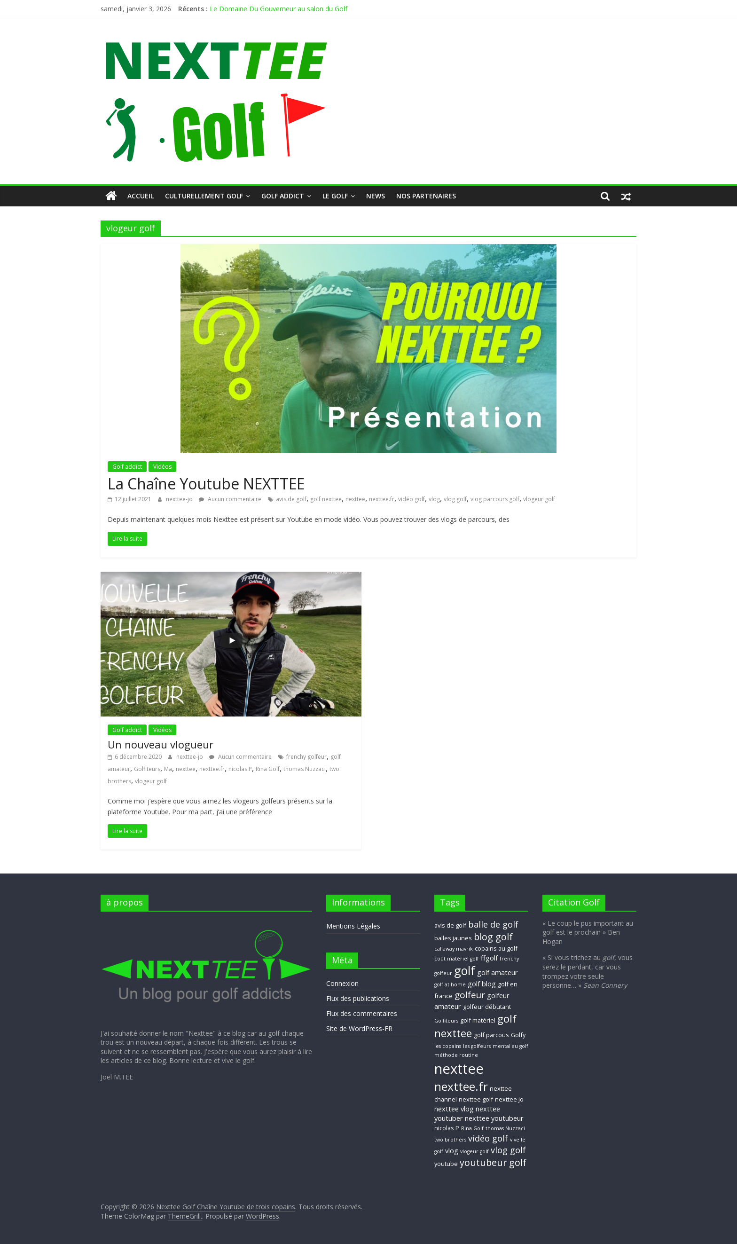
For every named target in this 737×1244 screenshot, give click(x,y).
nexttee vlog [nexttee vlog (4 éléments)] (454, 1108)
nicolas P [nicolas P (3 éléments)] (446, 1128)
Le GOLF (335, 195)
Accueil (140, 195)
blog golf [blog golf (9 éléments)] (493, 936)
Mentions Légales (353, 925)
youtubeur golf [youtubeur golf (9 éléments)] (493, 1162)
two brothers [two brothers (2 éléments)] (450, 1139)
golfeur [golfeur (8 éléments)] (470, 995)
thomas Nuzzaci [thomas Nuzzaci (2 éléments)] (505, 1128)
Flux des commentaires (361, 1013)
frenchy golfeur (306, 757)
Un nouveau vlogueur (160, 744)
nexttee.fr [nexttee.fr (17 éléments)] (461, 1086)
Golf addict (282, 195)
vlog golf (455, 499)
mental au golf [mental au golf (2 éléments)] (510, 1046)
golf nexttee (326, 499)
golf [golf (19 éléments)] (464, 970)
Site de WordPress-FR (359, 1028)
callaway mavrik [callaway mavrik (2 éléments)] (453, 948)
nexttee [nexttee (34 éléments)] (459, 1068)
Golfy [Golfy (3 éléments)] (518, 1035)
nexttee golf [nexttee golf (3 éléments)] (476, 1099)
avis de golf (291, 499)
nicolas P (240, 769)
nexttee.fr (381, 499)
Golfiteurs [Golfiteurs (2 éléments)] (446, 1020)
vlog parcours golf (494, 499)
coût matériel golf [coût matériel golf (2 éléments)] (456, 958)
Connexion (342, 983)
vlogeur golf (539, 499)
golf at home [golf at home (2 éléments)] (450, 984)
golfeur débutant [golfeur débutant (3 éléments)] (487, 1006)
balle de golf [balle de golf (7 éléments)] (493, 924)
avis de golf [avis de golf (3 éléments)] (450, 925)
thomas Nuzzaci (304, 769)
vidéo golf (411, 499)
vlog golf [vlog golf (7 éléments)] (508, 1150)
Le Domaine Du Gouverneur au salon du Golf (278, 8)
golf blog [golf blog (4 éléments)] (482, 983)
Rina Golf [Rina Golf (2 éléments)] (472, 1128)
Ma (168, 769)
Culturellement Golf (204, 195)
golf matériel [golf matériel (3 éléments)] (477, 1020)
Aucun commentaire (230, 499)
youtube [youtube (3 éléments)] (446, 1163)
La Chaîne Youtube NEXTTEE (206, 483)
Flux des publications (357, 998)
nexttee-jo (180, 499)
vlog (434, 499)
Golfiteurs (147, 769)
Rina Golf (268, 769)
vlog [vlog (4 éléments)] (451, 1150)
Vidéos (162, 467)
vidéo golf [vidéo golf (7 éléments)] (488, 1138)
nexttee (355, 499)
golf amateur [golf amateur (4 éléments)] (497, 972)
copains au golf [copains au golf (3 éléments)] (496, 948)
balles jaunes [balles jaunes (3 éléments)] (453, 938)
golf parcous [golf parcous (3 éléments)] (491, 1035)
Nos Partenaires (426, 195)
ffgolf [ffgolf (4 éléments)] (489, 957)
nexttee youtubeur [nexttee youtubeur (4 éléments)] (494, 1118)
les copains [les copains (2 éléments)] (447, 1046)
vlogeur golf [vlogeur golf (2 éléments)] (474, 1151)
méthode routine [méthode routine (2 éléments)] (456, 1055)
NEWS (375, 195)
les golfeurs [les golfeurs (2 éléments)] (477, 1046)
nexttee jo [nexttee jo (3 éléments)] (509, 1099)
